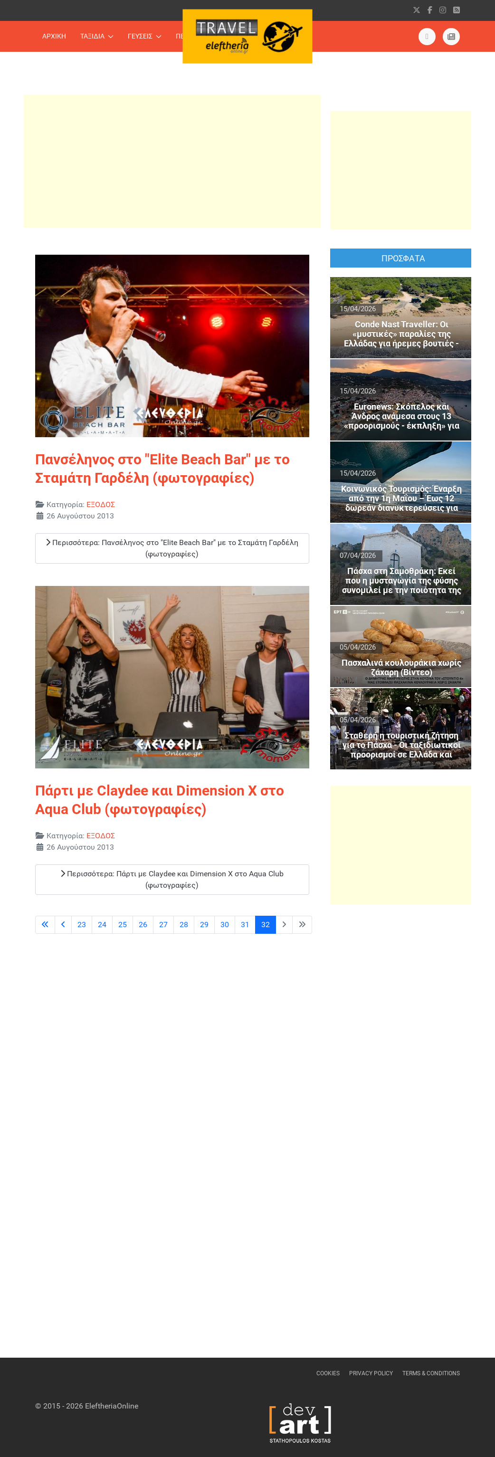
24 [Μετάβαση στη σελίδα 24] (102, 924)
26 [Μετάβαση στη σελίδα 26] (143, 924)
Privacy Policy (371, 1373)
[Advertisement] (172, 161)
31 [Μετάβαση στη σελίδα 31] (245, 924)
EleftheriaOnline (111, 1405)
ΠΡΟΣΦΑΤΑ (403, 258)
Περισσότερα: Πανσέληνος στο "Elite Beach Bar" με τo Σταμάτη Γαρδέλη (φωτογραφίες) (172, 548)
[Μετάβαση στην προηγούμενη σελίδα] (63, 925)
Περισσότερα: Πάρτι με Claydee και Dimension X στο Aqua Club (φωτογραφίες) (172, 879)
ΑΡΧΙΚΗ (54, 36)
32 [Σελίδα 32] (265, 924)
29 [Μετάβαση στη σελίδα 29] (204, 924)
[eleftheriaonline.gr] (451, 36)
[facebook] (430, 10)
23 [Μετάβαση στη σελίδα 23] (81, 924)
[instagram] (442, 10)
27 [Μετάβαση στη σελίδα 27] (163, 924)
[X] (416, 10)
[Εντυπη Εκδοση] (427, 36)
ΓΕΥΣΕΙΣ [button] (145, 36)
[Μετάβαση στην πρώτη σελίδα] (45, 925)
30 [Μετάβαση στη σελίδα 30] (224, 924)
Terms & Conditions (431, 1373)
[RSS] (456, 10)
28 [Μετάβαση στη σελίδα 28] (184, 924)
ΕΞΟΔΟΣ (100, 504)
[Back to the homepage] (248, 36)
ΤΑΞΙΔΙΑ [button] (97, 36)
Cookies (328, 1373)
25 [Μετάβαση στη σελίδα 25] (122, 924)
